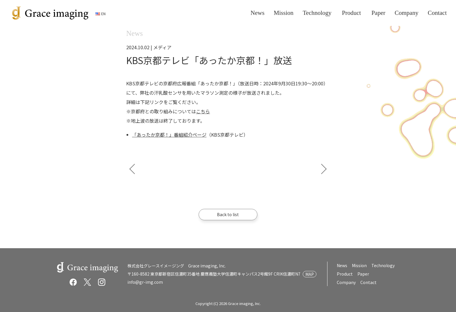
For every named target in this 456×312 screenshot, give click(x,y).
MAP (309, 274)
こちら (203, 111)
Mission (359, 265)
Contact (368, 282)
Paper (362, 274)
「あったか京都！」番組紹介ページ (169, 134)
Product (344, 274)
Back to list (228, 214)
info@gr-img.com (145, 282)
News (342, 265)
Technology (383, 265)
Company (346, 282)
